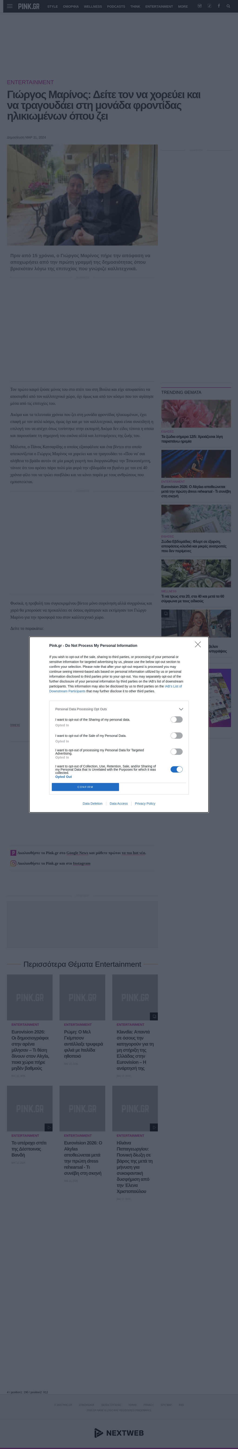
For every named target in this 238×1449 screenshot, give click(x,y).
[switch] (177, 719)
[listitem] (119, 709)
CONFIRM (85, 787)
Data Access (119, 803)
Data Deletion (92, 803)
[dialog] (119, 724)
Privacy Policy (145, 803)
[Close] (199, 645)
